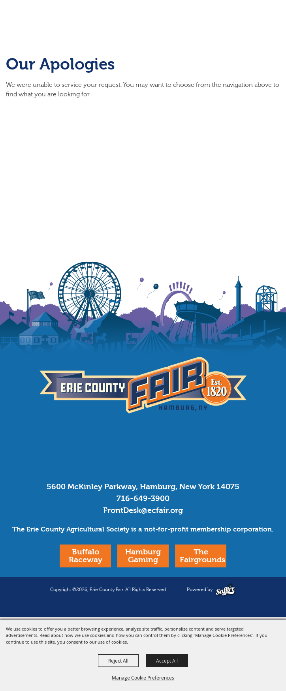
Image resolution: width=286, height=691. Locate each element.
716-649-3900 (143, 498)
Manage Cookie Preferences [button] (143, 677)
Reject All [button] (118, 660)
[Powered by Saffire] (225, 589)
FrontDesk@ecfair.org (143, 510)
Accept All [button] (167, 660)
